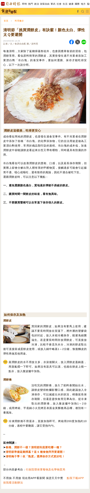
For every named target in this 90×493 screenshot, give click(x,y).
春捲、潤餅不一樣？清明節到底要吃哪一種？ (34, 447)
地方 (83, 4)
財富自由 (44, 4)
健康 (71, 4)
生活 (65, 4)
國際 (77, 4)
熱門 (30, 4)
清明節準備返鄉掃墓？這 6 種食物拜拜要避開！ (35, 451)
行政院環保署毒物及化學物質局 (45, 469)
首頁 (6, 21)
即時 (24, 4)
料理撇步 (19, 21)
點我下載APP (75, 478)
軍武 (53, 4)
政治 (36, 4)
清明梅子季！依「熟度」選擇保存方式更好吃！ (35, 456)
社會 (59, 4)
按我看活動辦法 (13, 482)
